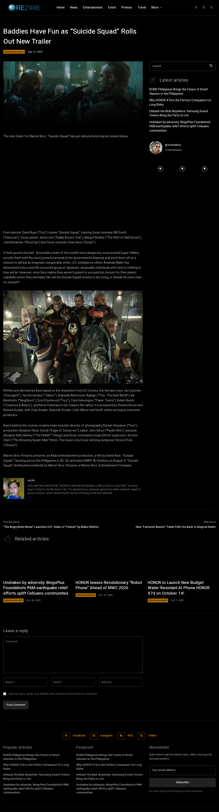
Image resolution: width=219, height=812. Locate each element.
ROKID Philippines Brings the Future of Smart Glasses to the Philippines (182, 91)
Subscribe (182, 777)
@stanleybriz (173, 137)
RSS (129, 732)
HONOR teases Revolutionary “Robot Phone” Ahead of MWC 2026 (104, 584)
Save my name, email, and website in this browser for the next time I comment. (52, 691)
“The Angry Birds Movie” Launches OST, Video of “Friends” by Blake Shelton (50, 527)
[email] (182, 765)
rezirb (31, 480)
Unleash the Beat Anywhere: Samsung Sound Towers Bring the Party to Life (181, 111)
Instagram (106, 732)
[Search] (211, 66)
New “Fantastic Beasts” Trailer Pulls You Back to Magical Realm (176, 527)
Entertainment (14, 52)
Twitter (151, 732)
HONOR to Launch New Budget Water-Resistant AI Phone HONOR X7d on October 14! (178, 586)
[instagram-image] (160, 161)
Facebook (79, 732)
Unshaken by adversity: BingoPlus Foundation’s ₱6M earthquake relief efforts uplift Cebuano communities (182, 121)
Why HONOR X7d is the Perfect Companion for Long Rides (181, 101)
